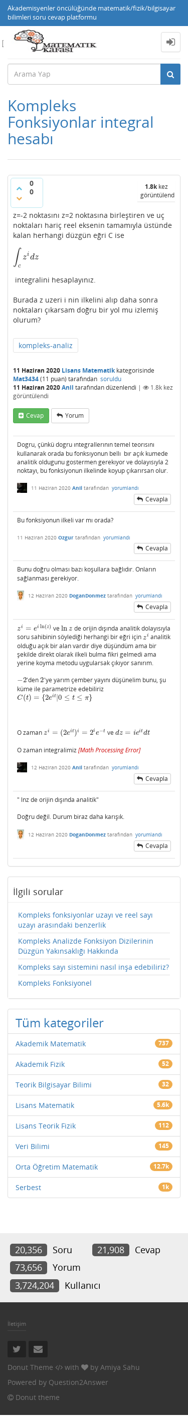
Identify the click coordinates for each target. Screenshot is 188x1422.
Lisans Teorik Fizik (46, 1125)
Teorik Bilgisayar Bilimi (54, 1084)
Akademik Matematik (51, 1043)
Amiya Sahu (120, 1367)
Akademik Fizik (40, 1064)
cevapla (156, 499)
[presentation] (26, 256)
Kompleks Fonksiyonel (55, 983)
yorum (74, 415)
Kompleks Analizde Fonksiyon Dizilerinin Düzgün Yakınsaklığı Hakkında (85, 946)
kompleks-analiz (46, 345)
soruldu (110, 379)
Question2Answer (78, 1382)
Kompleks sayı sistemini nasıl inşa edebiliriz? (93, 967)
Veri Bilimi (33, 1146)
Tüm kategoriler (60, 1022)
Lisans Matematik (88, 370)
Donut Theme (30, 1367)
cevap (35, 415)
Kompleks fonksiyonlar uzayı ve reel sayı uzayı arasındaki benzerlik (85, 920)
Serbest (28, 1187)
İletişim (17, 1323)
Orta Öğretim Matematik (57, 1167)
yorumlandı (125, 487)
